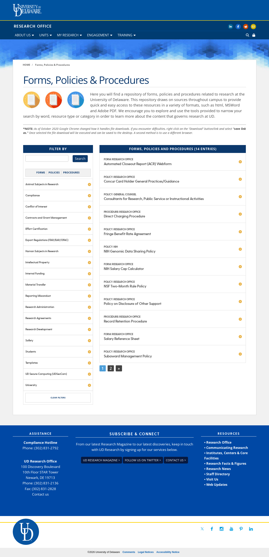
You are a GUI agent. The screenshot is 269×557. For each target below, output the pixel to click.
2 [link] (111, 368)
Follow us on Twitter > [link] (143, 460)
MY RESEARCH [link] (68, 35)
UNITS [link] (44, 35)
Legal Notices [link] (146, 552)
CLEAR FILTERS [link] (58, 397)
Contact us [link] (40, 494)
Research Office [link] (33, 26)
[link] (253, 35)
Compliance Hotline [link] (40, 442)
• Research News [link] (217, 469)
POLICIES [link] (54, 172)
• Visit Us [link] (211, 479)
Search (80, 158)
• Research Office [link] (217, 442)
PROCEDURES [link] (71, 172)
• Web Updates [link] (215, 484)
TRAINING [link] (125, 35)
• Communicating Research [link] (226, 447)
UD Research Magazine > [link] (101, 460)
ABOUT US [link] (23, 35)
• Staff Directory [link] (217, 474)
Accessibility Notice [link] (167, 552)
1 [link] (103, 368)
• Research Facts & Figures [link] (225, 463)
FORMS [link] (40, 172)
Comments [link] (129, 552)
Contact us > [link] (176, 460)
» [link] (119, 368)
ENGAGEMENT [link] (98, 35)
